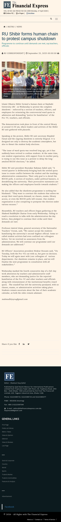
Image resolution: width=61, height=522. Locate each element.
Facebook (9, 506)
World (4, 468)
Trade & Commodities (9, 478)
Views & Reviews (7, 442)
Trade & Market (7, 474)
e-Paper (20, 13)
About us (30, 519)
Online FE (9, 13)
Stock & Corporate (8, 461)
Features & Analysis (8, 481)
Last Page (5, 446)
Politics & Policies (8, 428)
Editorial (5, 439)
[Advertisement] (30, 321)
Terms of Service (49, 519)
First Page (5, 425)
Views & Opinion (7, 435)
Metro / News (6, 432)
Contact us (38, 519)
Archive (30, 13)
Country (4, 464)
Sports (4, 471)
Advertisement (7, 496)
